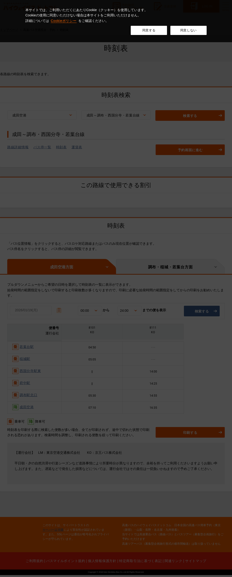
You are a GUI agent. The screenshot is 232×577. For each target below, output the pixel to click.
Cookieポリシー (64, 21)
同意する (149, 30)
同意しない (188, 30)
